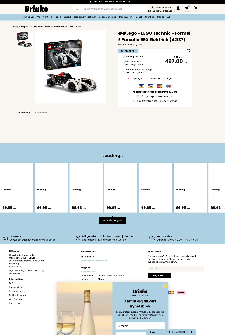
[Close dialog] (164, 322)
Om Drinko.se (16, 299)
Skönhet (149, 16)
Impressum (15, 303)
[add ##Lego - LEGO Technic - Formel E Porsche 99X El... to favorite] (189, 51)
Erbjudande (28, 16)
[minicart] (196, 9)
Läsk (58, 16)
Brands (160, 16)
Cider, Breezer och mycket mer (80, 16)
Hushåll (138, 16)
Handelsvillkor (16, 287)
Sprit (45, 16)
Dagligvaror (125, 16)
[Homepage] (34, 8)
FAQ (11, 283)
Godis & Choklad (107, 16)
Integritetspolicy (17, 291)
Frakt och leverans (18, 295)
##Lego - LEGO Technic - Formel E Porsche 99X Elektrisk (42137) (50, 26)
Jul (168, 16)
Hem (15, 27)
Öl (52, 16)
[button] (176, 262)
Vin (38, 16)
